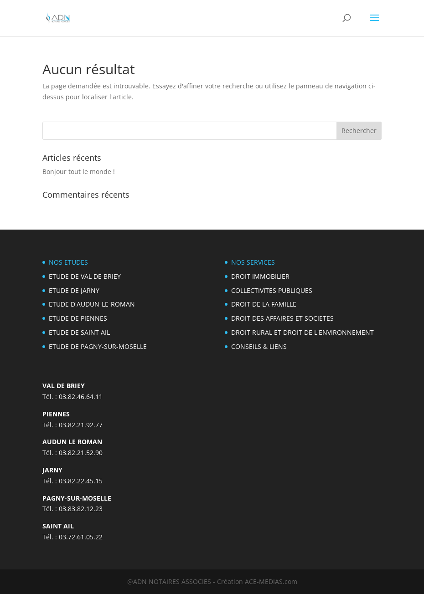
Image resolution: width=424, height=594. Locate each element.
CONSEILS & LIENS (259, 346)
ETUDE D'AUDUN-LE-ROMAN (92, 304)
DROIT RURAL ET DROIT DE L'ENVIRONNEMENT (302, 332)
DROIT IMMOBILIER (260, 276)
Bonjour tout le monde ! (78, 171)
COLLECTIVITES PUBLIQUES (271, 290)
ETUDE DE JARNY (74, 290)
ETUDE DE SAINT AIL (79, 332)
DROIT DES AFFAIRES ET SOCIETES (282, 318)
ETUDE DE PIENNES (78, 318)
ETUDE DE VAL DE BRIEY (85, 276)
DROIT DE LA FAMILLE (263, 304)
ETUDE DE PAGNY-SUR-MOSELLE (98, 346)
